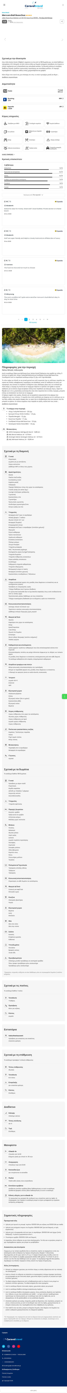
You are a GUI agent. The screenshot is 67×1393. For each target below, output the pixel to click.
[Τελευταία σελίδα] (47, 319)
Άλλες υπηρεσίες (8, 154)
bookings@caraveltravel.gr (12, 1365)
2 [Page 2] (29, 320)
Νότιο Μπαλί (5, 12)
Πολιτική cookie (6, 1377)
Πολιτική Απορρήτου (7, 1373)
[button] (5, 39)
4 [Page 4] (36, 320)
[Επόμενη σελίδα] (43, 319)
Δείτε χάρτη (33, 1390)
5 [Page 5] (40, 320)
